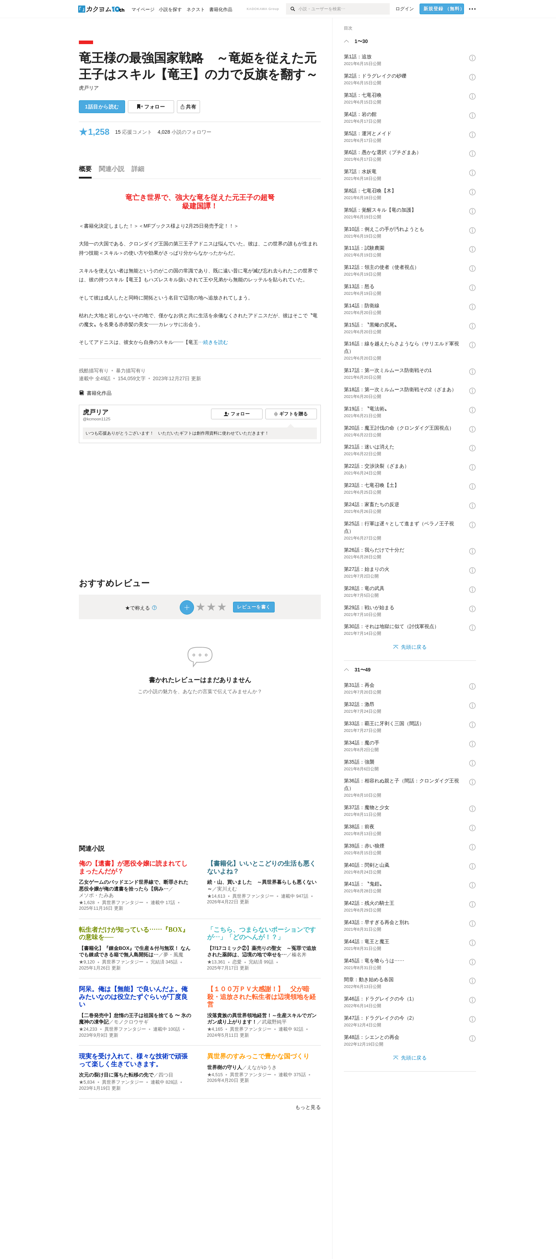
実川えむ (227, 889)
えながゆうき (262, 1067)
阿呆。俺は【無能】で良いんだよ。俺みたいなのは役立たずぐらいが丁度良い (133, 997)
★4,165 (215, 1029)
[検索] (292, 9)
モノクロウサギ (131, 1022)
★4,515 (215, 1074)
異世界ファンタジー (123, 902)
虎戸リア (89, 88)
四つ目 (165, 1075)
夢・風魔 (173, 954)
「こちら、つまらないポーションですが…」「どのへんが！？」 (261, 933)
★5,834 (87, 1082)
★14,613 (216, 896)
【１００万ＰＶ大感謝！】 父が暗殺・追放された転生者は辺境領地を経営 (261, 997)
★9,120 (87, 962)
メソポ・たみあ (96, 895)
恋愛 (237, 962)
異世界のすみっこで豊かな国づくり (258, 1056)
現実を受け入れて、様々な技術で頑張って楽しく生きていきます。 (133, 1060)
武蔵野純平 (274, 1022)
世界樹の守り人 (224, 1067)
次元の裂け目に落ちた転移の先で (116, 1075)
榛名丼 (299, 954)
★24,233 (88, 1029)
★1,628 (87, 902)
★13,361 (216, 962)
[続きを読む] (200, 284)
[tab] (87, 171)
